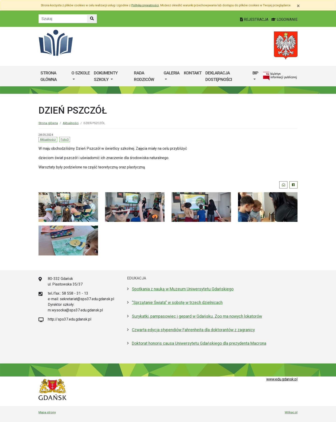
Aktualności (71, 123)
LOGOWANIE (284, 19)
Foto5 (65, 139)
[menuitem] (81, 76)
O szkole (80, 72)
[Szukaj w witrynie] (92, 18)
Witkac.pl (291, 412)
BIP (255, 72)
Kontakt (193, 72)
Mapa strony (47, 412)
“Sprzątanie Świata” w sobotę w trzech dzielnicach (177, 302)
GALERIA (171, 72)
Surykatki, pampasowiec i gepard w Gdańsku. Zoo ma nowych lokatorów (197, 316)
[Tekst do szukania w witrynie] (62, 18)
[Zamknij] (298, 6)
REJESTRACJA (254, 19)
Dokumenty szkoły (106, 76)
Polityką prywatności (145, 5)
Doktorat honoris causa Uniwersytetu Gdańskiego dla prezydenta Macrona (199, 343)
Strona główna (48, 76)
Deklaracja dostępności (218, 76)
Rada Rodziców (144, 76)
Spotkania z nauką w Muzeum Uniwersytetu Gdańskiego (183, 289)
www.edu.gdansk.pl (282, 379)
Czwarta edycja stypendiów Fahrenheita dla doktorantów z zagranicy (193, 330)
